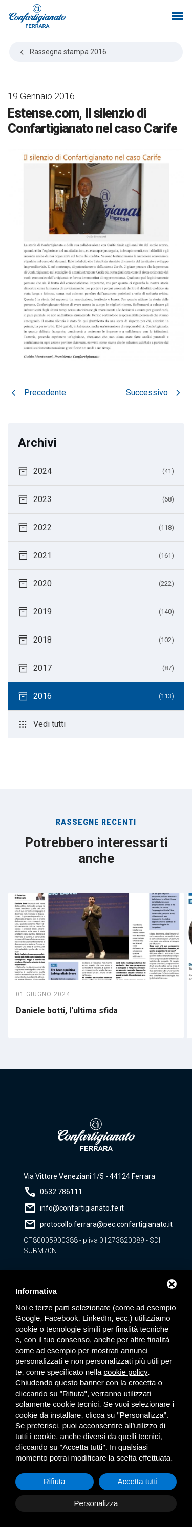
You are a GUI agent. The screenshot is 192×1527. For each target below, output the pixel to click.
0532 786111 (61, 1192)
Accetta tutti (138, 1481)
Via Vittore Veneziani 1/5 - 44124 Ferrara (89, 1176)
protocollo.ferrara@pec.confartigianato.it (106, 1224)
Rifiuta (55, 1481)
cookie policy (126, 1372)
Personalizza (96, 1503)
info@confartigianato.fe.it (82, 1208)
